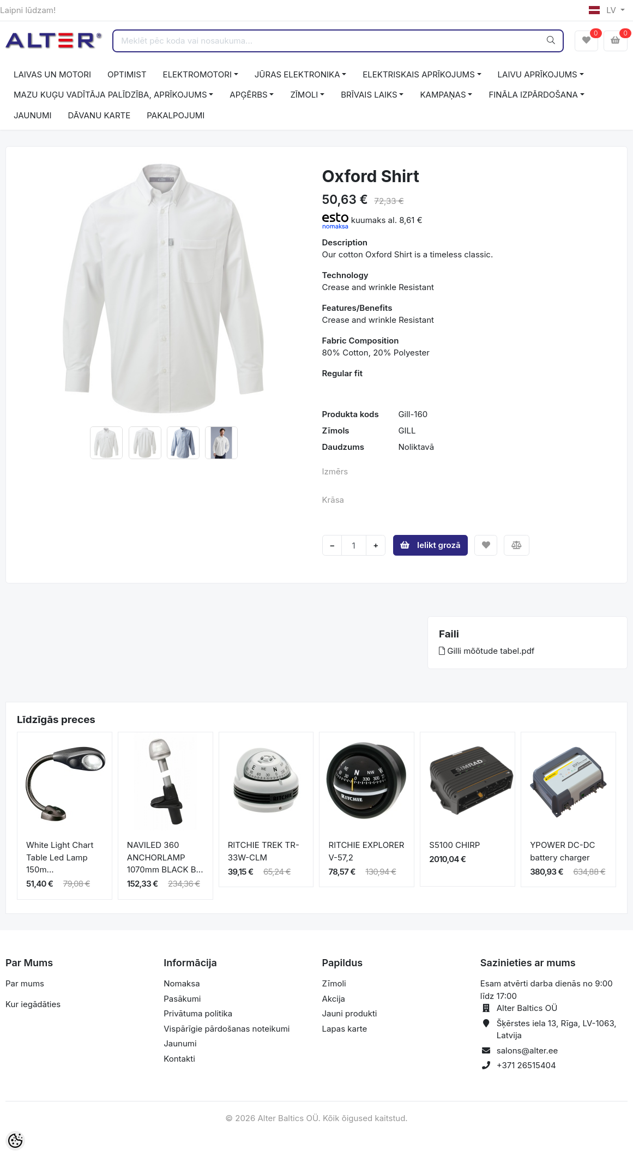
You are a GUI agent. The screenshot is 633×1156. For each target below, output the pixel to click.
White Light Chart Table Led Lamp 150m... (59, 857)
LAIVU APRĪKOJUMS (537, 74)
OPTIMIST (127, 74)
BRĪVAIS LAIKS (369, 94)
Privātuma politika (198, 1013)
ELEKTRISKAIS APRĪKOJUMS (418, 74)
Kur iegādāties (33, 1004)
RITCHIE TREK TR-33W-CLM (263, 851)
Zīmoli (334, 983)
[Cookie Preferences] (15, 1141)
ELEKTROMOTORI (197, 74)
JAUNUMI (33, 115)
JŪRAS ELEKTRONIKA (297, 74)
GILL (406, 430)
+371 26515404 (526, 1065)
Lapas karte (344, 1028)
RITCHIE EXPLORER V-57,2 (366, 851)
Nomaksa (182, 983)
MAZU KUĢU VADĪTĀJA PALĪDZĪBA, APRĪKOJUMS (110, 94)
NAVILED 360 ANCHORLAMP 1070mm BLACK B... (165, 857)
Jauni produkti (349, 1013)
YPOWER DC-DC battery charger (562, 851)
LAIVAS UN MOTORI (52, 74)
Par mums (24, 983)
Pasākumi (182, 999)
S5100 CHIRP (454, 845)
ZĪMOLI (304, 94)
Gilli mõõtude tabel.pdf (486, 651)
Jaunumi (180, 1043)
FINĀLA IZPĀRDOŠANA (533, 94)
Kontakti (179, 1058)
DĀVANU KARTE (99, 115)
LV (603, 10)
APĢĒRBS (248, 94)
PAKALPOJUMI (175, 115)
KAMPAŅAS (443, 94)
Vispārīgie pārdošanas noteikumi (227, 1028)
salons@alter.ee (527, 1050)
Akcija (334, 999)
